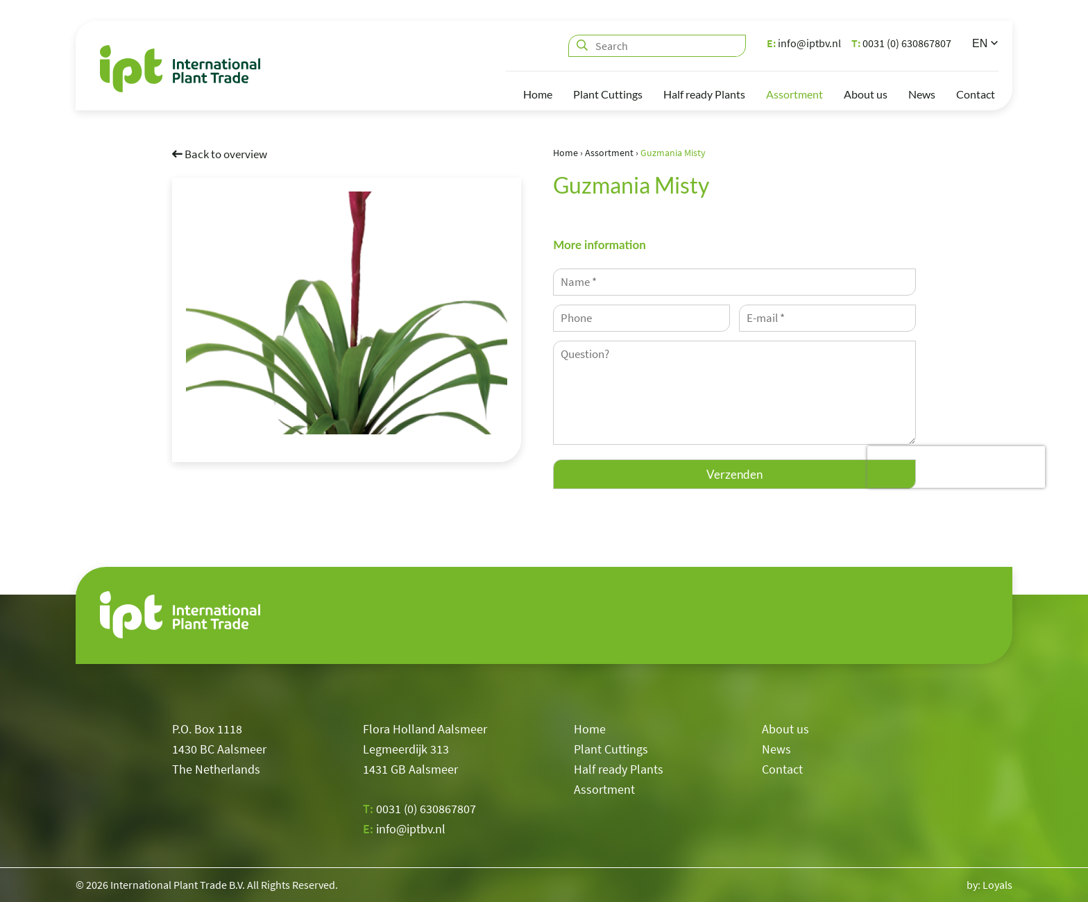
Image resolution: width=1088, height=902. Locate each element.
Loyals (997, 885)
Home (537, 94)
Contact (975, 94)
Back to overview (219, 153)
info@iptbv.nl (804, 43)
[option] (346, 312)
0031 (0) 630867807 (901, 43)
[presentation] (956, 467)
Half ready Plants (704, 94)
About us (865, 94)
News (921, 94)
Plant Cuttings (608, 94)
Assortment (794, 94)
